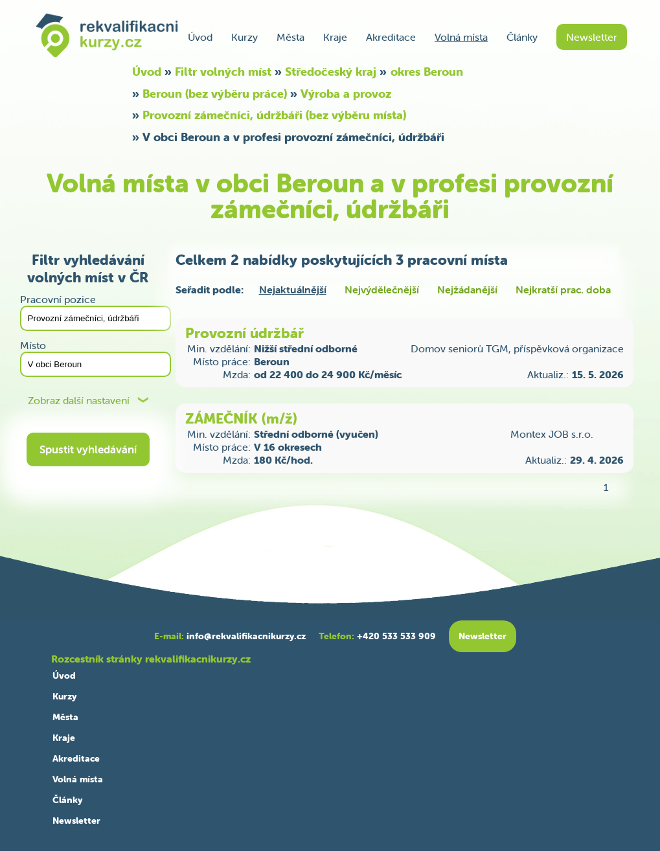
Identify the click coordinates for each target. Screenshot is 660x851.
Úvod (200, 36)
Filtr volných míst (223, 71)
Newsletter (591, 36)
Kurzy (244, 36)
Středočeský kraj (330, 71)
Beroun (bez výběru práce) (214, 93)
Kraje (335, 36)
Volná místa (461, 36)
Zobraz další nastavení (79, 400)
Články (522, 36)
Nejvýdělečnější (382, 289)
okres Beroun (427, 71)
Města (290, 36)
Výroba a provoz (346, 93)
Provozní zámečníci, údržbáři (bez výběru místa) (274, 115)
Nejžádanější (467, 289)
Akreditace (391, 36)
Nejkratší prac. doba (563, 289)
